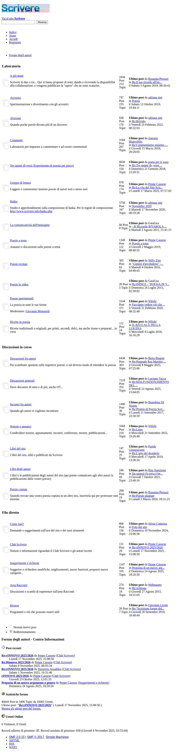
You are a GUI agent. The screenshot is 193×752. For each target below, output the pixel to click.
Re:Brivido (138, 121)
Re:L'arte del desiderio (145, 453)
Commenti (16, 140)
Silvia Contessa (157, 523)
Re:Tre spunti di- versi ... (147, 165)
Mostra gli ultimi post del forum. (21, 708)
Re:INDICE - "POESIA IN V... (150, 284)
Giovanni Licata (158, 605)
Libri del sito (18, 448)
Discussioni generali (22, 380)
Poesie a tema (18, 240)
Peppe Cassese (157, 184)
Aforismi (15, 118)
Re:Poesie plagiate (143, 495)
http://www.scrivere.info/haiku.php (31, 211)
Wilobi (152, 301)
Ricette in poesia (20, 322)
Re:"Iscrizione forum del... (148, 608)
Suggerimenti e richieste (24, 563)
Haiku (13, 201)
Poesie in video (19, 284)
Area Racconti (18, 585)
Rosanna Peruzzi (158, 78)
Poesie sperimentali (22, 298)
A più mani (16, 75)
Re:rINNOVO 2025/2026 (147, 547)
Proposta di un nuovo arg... (148, 567)
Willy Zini (154, 260)
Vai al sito (13, 18)
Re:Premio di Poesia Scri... (148, 409)
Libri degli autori (20, 469)
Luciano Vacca (157, 378)
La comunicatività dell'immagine (30, 225)
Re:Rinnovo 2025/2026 (16, 662)
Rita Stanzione (157, 470)
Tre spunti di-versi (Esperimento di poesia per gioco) (42, 165)
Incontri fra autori (20, 404)
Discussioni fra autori (23, 358)
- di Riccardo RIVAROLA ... (149, 226)
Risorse (14, 605)
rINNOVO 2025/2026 (15, 675)
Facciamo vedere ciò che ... (148, 304)
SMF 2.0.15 (17, 737)
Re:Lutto (137, 429)
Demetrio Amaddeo (49, 669)
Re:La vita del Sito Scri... (147, 187)
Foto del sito (139, 527)
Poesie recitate (19, 264)
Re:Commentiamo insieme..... (150, 145)
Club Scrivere (18, 544)
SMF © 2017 (35, 737)
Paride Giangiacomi (142, 448)
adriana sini (155, 97)
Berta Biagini (156, 358)
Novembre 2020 (142, 206)
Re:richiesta (139, 588)
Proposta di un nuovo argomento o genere (28, 682)
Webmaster (155, 584)
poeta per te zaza (158, 162)
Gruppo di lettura (20, 182)
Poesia (136, 100)
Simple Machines (57, 737)
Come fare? (17, 524)
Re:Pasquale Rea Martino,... (149, 361)
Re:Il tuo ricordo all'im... (147, 82)
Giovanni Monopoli (38, 311)
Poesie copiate (18, 489)
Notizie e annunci (20, 426)
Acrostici (15, 97)
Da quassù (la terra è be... (147, 473)
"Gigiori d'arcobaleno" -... (147, 263)
